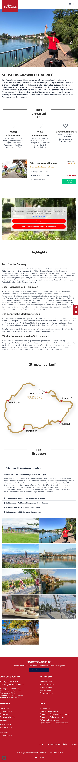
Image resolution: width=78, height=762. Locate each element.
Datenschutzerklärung (49, 711)
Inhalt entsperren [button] (38, 221)
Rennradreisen (46, 693)
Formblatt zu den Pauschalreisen (54, 723)
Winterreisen (45, 690)
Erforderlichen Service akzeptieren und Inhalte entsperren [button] (39, 226)
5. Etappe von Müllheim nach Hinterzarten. (23, 512)
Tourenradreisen (47, 684)
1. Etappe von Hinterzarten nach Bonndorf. (23, 468)
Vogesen (3, 720)
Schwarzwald (6, 711)
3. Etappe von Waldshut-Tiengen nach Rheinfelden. (27, 503)
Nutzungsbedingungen (49, 720)
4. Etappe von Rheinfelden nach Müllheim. (23, 507)
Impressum (45, 708)
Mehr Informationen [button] (39, 216)
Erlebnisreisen (46, 687)
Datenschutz (55, 744)
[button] (39, 468)
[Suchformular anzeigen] (74, 4)
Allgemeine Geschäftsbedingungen (55, 714)
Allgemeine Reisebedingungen (53, 717)
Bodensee (4, 714)
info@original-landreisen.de (12, 684)
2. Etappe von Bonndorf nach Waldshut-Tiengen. (26, 498)
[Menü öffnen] (70, 4)
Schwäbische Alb (7, 717)
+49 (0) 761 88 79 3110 (9, 681)
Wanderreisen (46, 681)
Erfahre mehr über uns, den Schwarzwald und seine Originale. (39, 665)
